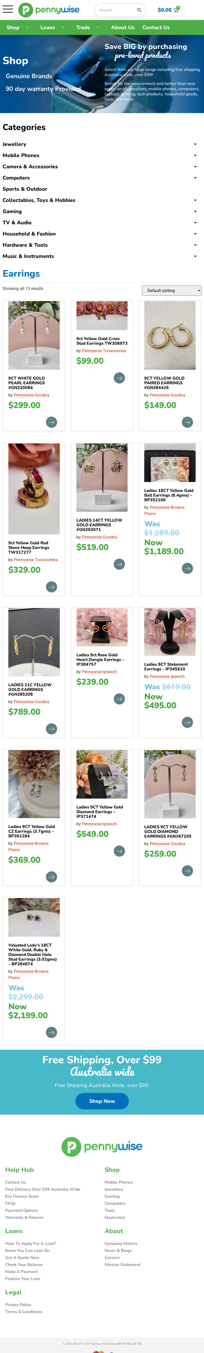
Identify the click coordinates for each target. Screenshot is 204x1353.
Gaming (12, 211)
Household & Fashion (29, 233)
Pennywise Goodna (31, 395)
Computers (16, 177)
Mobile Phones (21, 155)
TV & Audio (17, 222)
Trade (89, 27)
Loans (54, 27)
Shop (20, 27)
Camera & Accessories (30, 166)
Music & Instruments (28, 256)
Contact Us (156, 27)
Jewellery (14, 144)
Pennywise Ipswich (99, 671)
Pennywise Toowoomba (104, 350)
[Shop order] (171, 291)
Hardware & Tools (25, 245)
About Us (123, 27)
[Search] (139, 10)
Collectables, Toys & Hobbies (39, 200)
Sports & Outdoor (25, 189)
